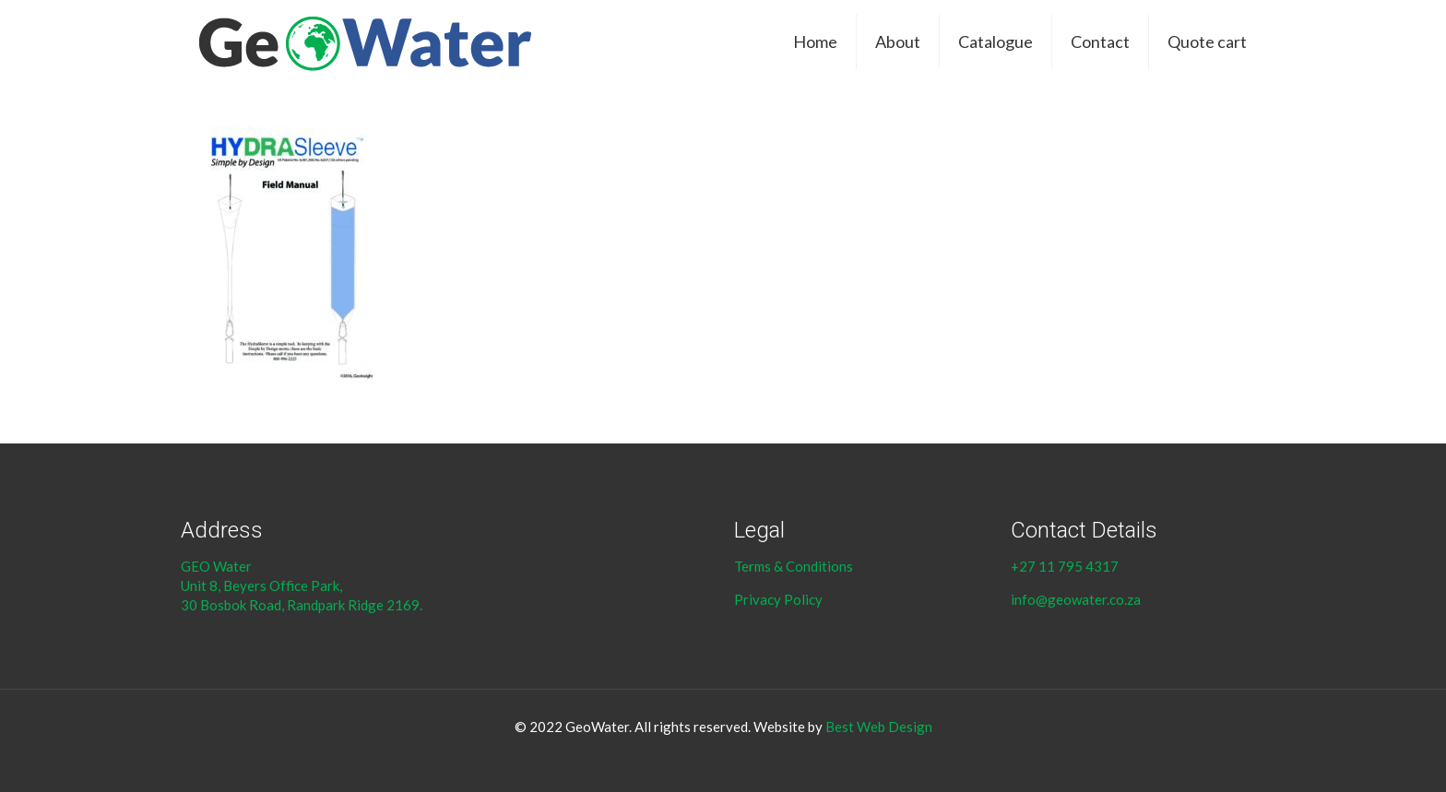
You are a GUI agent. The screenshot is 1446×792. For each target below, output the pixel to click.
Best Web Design (878, 726)
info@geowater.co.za (1076, 599)
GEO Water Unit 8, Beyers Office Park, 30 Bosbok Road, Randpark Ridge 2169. (303, 585)
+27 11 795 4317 (1065, 566)
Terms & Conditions (795, 566)
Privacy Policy (778, 599)
